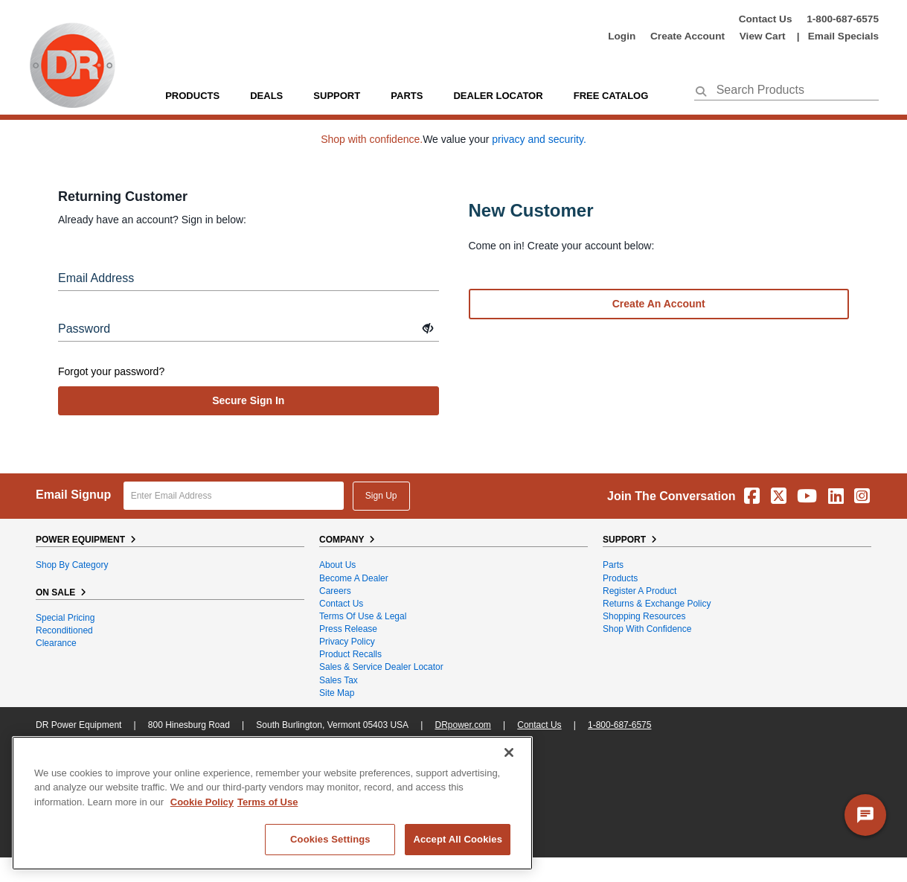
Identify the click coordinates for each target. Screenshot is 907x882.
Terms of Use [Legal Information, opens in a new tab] (267, 802)
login (621, 36)
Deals (266, 95)
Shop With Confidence (647, 629)
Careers (335, 591)
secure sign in (248, 400)
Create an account (658, 304)
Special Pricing (65, 618)
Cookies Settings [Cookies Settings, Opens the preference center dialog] (330, 839)
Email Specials (843, 36)
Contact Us (765, 19)
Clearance (56, 643)
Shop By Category (72, 565)
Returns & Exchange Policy (657, 603)
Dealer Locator (497, 95)
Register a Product (639, 591)
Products (192, 95)
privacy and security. (539, 139)
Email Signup (73, 494)
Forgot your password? (111, 371)
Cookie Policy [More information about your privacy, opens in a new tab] (202, 802)
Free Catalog (611, 95)
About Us (337, 565)
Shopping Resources (644, 616)
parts (407, 95)
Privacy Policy (347, 641)
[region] (272, 803)
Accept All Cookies (457, 839)
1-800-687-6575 (843, 19)
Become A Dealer (353, 578)
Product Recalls (350, 654)
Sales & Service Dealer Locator (381, 667)
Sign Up (381, 495)
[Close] (509, 752)
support (336, 95)
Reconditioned (64, 630)
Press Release (348, 629)
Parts (613, 565)
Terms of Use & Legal (362, 616)
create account (687, 36)
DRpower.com (462, 725)
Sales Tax (338, 680)
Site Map (336, 693)
